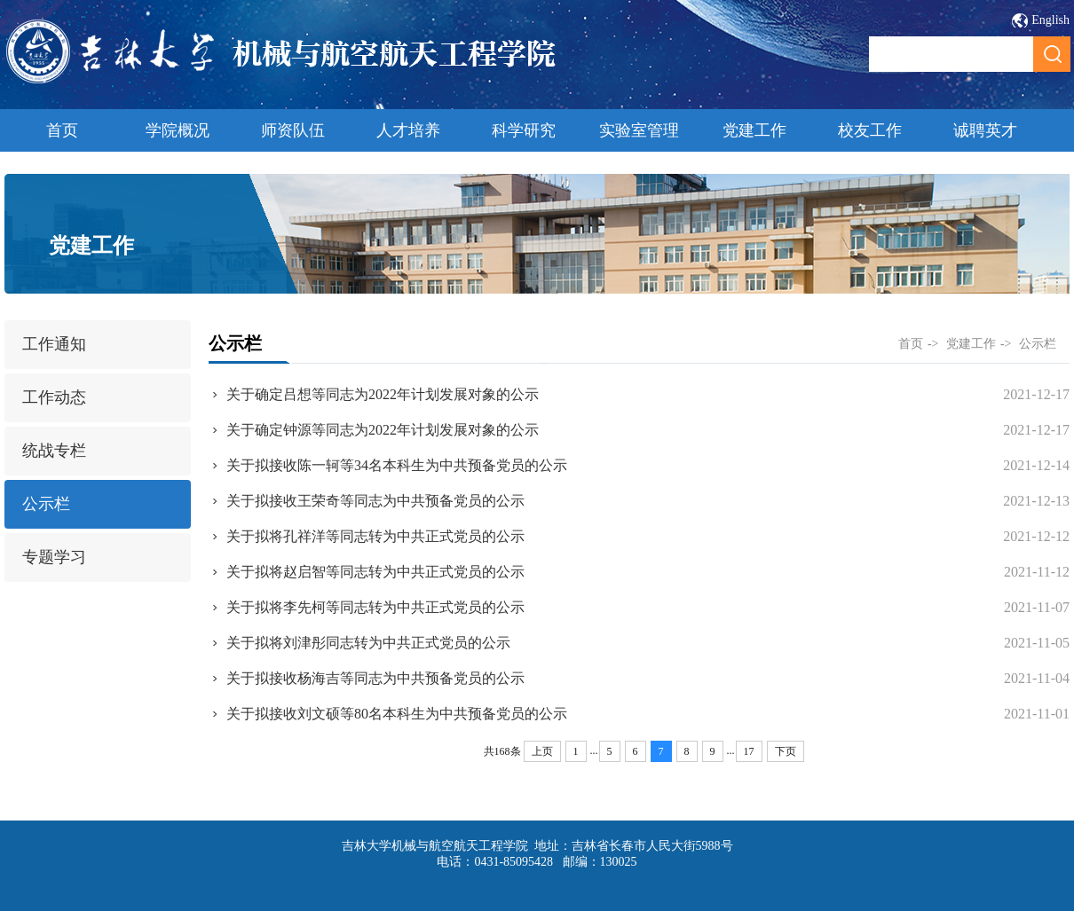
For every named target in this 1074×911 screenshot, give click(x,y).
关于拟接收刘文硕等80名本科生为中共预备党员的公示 (396, 713)
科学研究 (524, 130)
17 (749, 751)
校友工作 (870, 130)
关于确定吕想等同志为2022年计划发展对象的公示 (382, 394)
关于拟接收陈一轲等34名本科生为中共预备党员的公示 (396, 465)
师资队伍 (293, 130)
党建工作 (754, 130)
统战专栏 (54, 450)
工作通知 (54, 344)
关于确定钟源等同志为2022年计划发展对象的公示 (382, 429)
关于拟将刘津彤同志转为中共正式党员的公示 (368, 642)
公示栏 (46, 504)
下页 (785, 751)
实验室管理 (639, 130)
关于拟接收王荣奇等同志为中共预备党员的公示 (375, 500)
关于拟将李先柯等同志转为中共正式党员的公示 (375, 607)
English (1050, 20)
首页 (62, 130)
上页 (542, 751)
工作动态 (54, 397)
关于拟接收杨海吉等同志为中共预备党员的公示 (375, 678)
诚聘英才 (985, 130)
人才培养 (408, 130)
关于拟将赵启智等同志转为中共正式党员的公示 (375, 571)
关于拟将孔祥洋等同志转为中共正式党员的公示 (375, 536)
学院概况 (177, 130)
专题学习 (54, 557)
